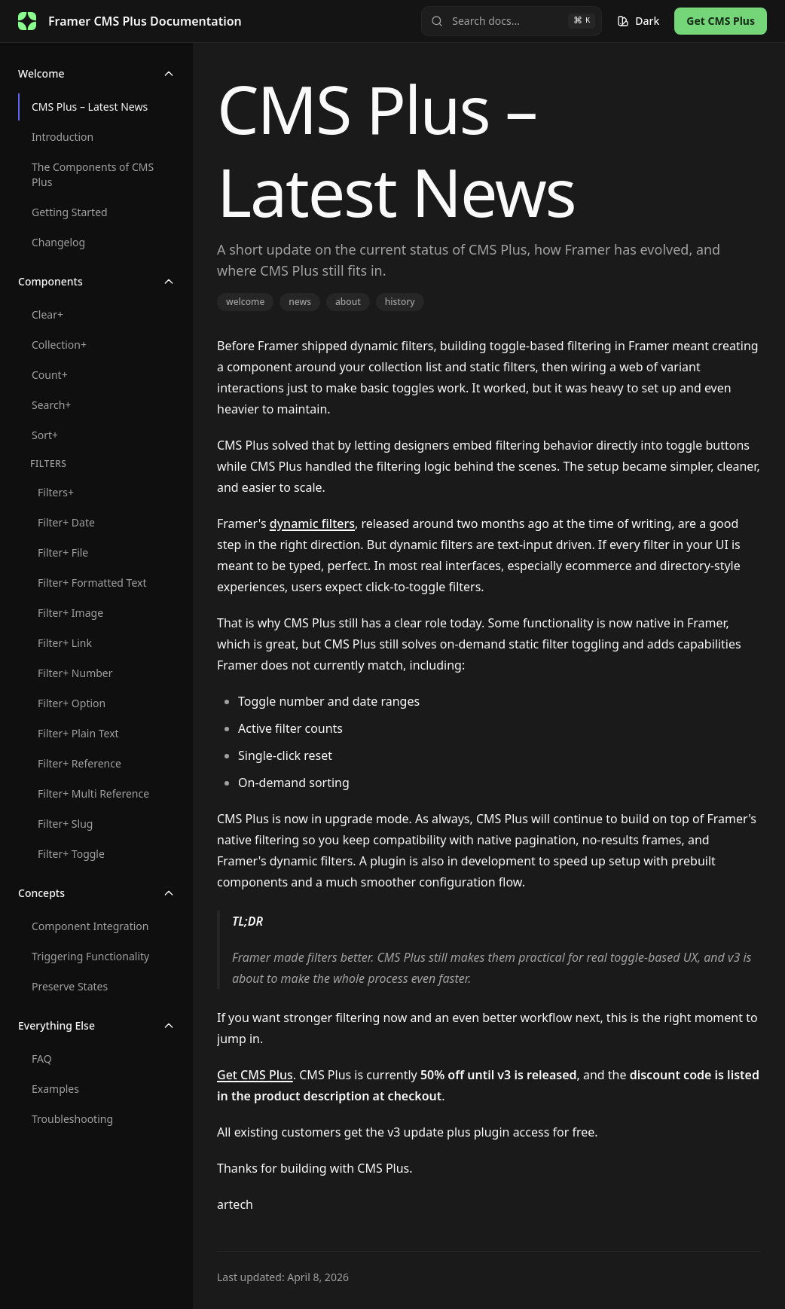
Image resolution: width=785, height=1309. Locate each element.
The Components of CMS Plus (93, 174)
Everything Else (96, 1025)
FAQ (42, 1058)
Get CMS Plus (720, 21)
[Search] (511, 21)
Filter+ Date (66, 522)
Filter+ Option (71, 703)
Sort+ (45, 435)
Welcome (96, 73)
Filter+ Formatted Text (92, 582)
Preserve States (70, 986)
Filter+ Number (75, 673)
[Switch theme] (638, 21)
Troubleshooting (72, 1119)
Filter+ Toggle (71, 854)
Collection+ (59, 344)
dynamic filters (312, 523)
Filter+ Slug (65, 823)
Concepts (96, 893)
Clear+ (47, 314)
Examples (55, 1089)
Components (96, 281)
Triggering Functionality (90, 956)
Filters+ (56, 492)
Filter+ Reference (79, 763)
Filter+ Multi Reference (93, 793)
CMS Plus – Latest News (90, 106)
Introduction (62, 137)
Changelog (58, 242)
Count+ (50, 375)
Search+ (51, 405)
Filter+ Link (65, 643)
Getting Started (70, 212)
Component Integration (90, 926)
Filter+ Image (70, 613)
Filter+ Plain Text (78, 733)
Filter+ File (63, 552)
